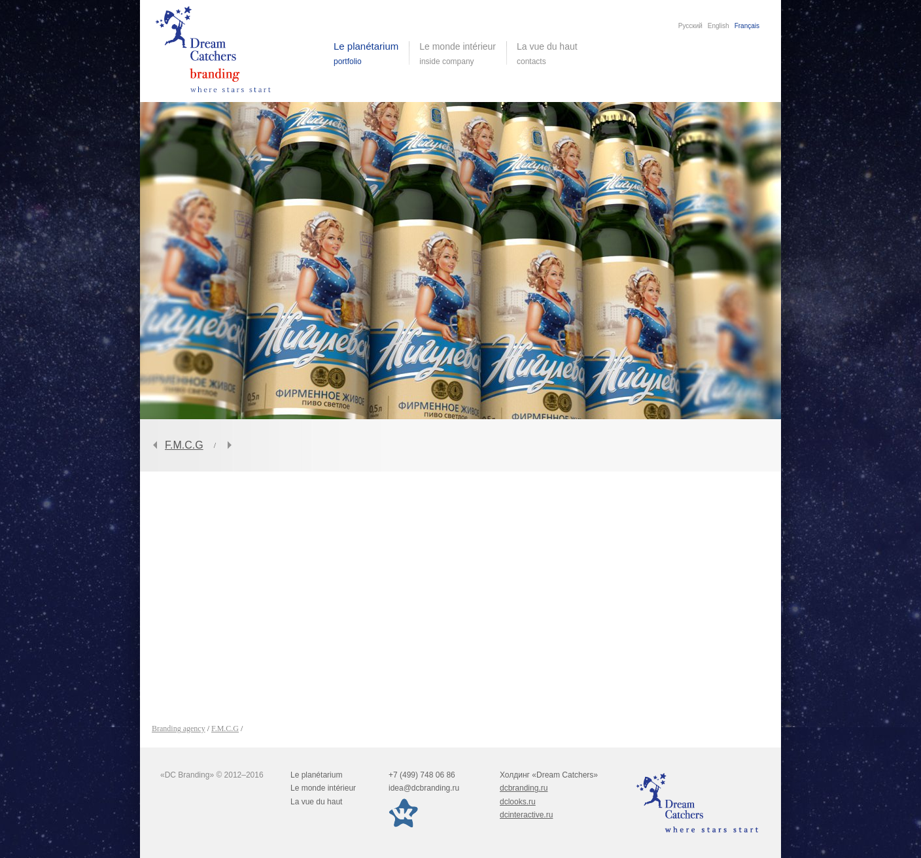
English (718, 25)
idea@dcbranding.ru (424, 788)
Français (747, 25)
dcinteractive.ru (526, 814)
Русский (690, 25)
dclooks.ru (518, 801)
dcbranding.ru (523, 788)
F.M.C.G (184, 445)
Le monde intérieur (323, 788)
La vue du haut (548, 53)
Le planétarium (316, 775)
